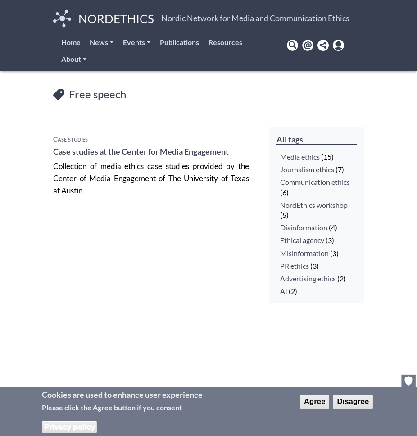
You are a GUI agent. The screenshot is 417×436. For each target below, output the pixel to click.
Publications (179, 42)
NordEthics (103, 18)
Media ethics (300, 156)
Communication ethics (315, 182)
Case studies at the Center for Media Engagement (141, 151)
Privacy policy (69, 426)
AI (283, 291)
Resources (225, 42)
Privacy (408, 380)
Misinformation (304, 253)
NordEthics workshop (314, 205)
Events (134, 42)
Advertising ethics (308, 278)
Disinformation (303, 227)
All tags (289, 139)
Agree (315, 401)
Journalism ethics (307, 169)
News (99, 42)
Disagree (353, 401)
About (71, 59)
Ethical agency (302, 240)
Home (71, 42)
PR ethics (294, 266)
